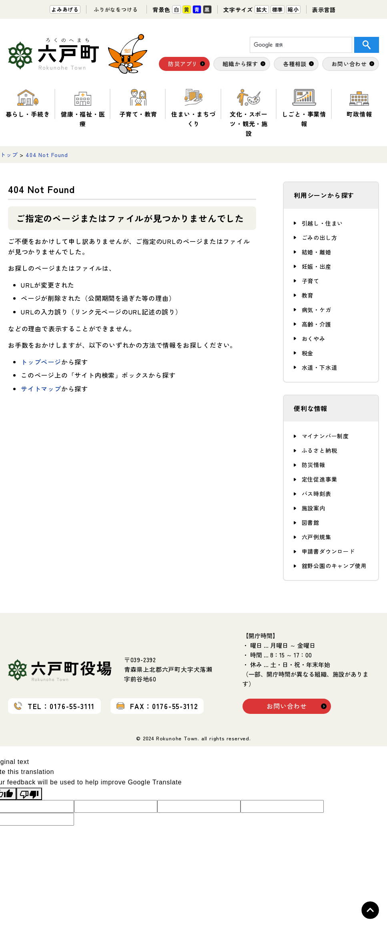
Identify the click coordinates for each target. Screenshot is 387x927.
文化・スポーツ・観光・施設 (249, 113)
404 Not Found (47, 155)
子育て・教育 (138, 103)
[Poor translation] (29, 794)
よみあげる (65, 9)
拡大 (261, 9)
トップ (9, 155)
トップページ (41, 362)
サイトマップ (41, 388)
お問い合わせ (287, 706)
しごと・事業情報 (304, 108)
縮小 (293, 9)
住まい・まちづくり (193, 108)
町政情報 (359, 103)
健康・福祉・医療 (83, 108)
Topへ (370, 910)
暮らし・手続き (28, 103)
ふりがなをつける (116, 9)
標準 (277, 9)
